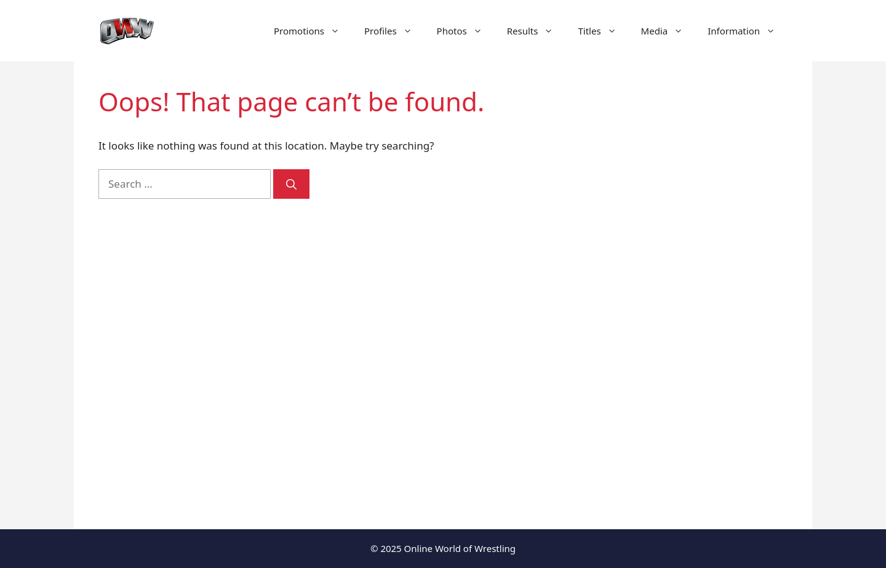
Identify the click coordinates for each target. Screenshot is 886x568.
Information (748, 30)
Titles (603, 30)
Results (536, 30)
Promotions (313, 30)
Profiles (394, 30)
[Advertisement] (684, 295)
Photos (466, 30)
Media (668, 30)
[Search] (291, 184)
